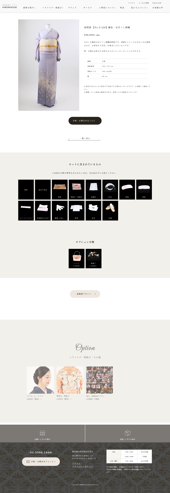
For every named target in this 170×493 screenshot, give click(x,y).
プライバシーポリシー (82, 466)
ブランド (72, 7)
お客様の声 (157, 7)
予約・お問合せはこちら (84, 120)
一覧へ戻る (85, 138)
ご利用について (107, 7)
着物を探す (29, 7)
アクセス (131, 3)
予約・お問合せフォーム (40, 461)
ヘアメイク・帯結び (52, 7)
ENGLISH (157, 3)
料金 (122, 7)
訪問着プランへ (84, 294)
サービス (87, 7)
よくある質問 (144, 3)
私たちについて (139, 7)
